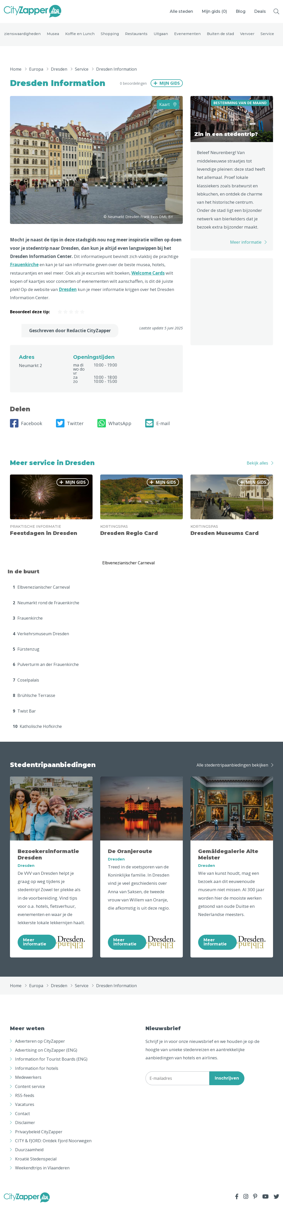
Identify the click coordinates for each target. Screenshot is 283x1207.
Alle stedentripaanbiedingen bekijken (232, 765)
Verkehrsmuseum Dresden (41, 634)
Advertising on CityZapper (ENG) (46, 1050)
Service (267, 33)
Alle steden (181, 11)
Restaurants (136, 33)
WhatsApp (114, 423)
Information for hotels (36, 1068)
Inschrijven (227, 1078)
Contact (22, 1113)
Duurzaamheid (29, 1149)
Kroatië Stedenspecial (35, 1159)
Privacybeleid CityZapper (38, 1132)
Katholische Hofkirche (37, 726)
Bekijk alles (257, 463)
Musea (53, 33)
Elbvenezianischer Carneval (41, 587)
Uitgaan (161, 33)
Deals (260, 11)
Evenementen (187, 33)
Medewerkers (28, 1077)
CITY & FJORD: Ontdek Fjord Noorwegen (53, 1141)
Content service (30, 1086)
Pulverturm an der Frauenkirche (46, 664)
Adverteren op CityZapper (40, 1041)
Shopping (110, 33)
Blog (240, 11)
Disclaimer (25, 1122)
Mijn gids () (214, 11)
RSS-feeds (24, 1095)
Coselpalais (26, 680)
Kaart (167, 104)
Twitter (70, 423)
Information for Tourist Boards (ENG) (51, 1059)
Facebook (26, 423)
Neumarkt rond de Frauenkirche (46, 603)
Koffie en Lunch (80, 33)
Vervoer (247, 33)
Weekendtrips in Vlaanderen (42, 1168)
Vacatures (24, 1104)
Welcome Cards (148, 273)
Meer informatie (246, 242)
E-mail (157, 423)
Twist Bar (24, 711)
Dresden (68, 289)
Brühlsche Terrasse (34, 695)
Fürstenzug (26, 649)
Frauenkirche (24, 264)
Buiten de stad (220, 33)
